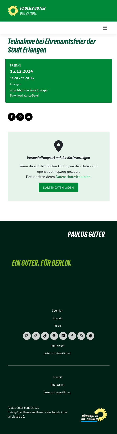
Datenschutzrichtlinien (73, 176)
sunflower (38, 412)
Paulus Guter (33, 8)
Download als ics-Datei (24, 95)
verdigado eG (16, 416)
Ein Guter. (28, 13)
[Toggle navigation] (105, 27)
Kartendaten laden (58, 187)
